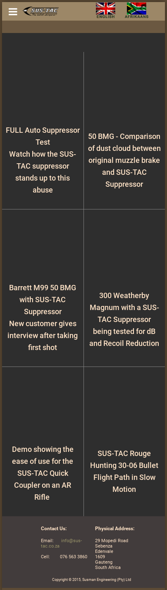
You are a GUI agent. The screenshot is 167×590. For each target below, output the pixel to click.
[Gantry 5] (38, 11)
